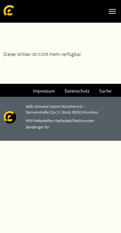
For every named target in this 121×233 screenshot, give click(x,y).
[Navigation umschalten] (112, 11)
